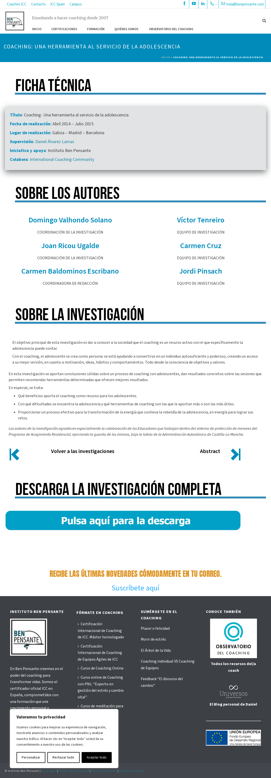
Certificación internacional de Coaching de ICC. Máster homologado (101, 630)
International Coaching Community (62, 159)
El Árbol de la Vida (156, 650)
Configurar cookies (132, 771)
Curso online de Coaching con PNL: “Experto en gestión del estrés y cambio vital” (101, 687)
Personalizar (31, 757)
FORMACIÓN (96, 29)
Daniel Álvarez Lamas (54, 142)
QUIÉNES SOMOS (126, 29)
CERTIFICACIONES (64, 29)
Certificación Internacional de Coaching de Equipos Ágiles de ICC (100, 653)
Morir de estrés (153, 639)
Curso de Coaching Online (101, 668)
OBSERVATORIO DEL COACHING (171, 29)
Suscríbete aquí (135, 588)
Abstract (210, 451)
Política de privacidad (74, 771)
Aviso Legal (48, 771)
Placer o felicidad (155, 628)
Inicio (36, 29)
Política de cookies (104, 771)
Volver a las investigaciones (82, 451)
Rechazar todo (63, 757)
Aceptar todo (97, 757)
